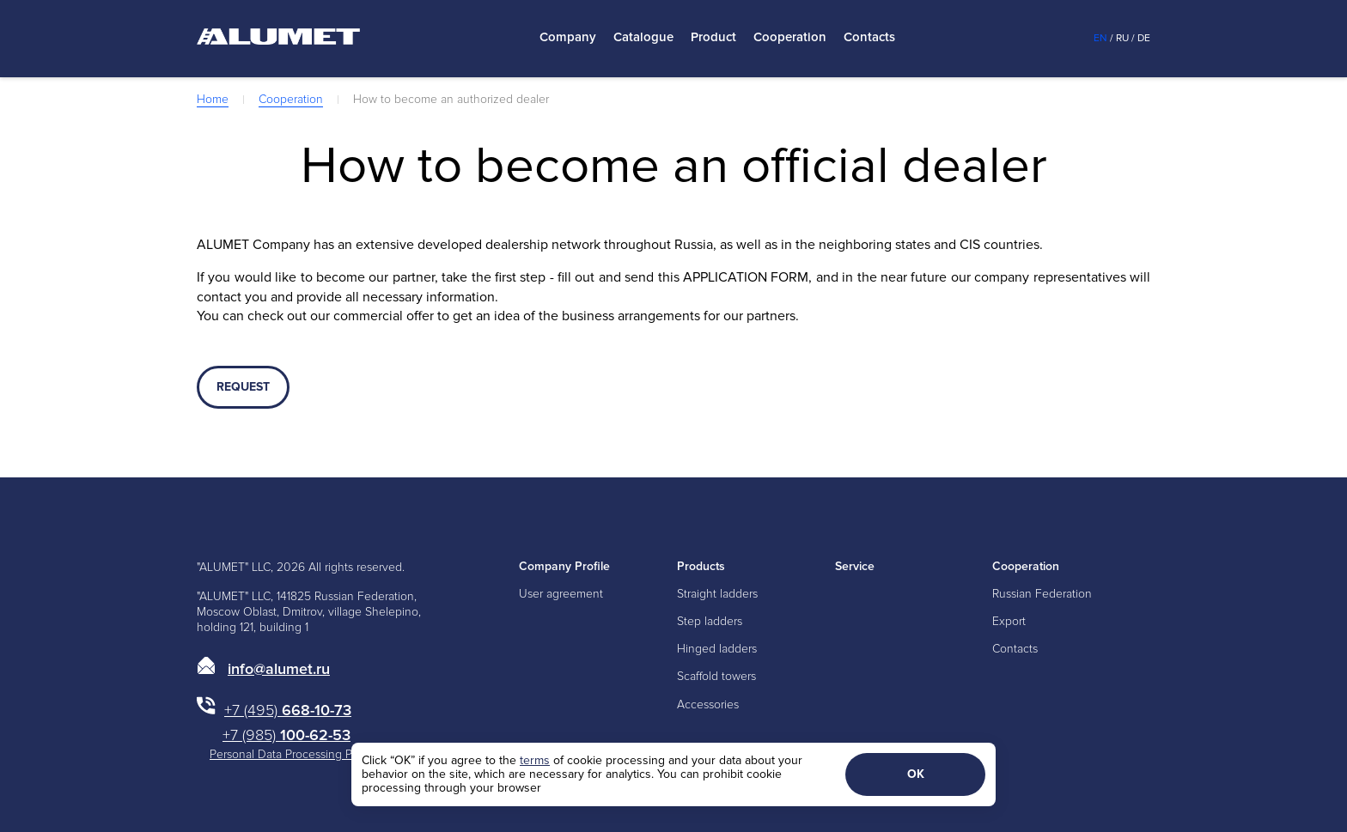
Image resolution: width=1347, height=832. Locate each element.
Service (855, 566)
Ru (1122, 38)
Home (213, 99)
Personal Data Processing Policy (293, 754)
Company (567, 37)
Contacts (869, 37)
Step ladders (709, 621)
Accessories (708, 704)
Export (1009, 621)
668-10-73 (287, 710)
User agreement (561, 593)
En (1100, 38)
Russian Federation (1042, 593)
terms (535, 760)
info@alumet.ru (279, 668)
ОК (915, 774)
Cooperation (789, 37)
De (1143, 38)
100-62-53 (286, 735)
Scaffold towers (716, 676)
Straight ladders (717, 593)
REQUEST (243, 387)
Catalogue (643, 37)
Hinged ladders (717, 648)
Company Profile (564, 566)
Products (701, 566)
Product (713, 37)
